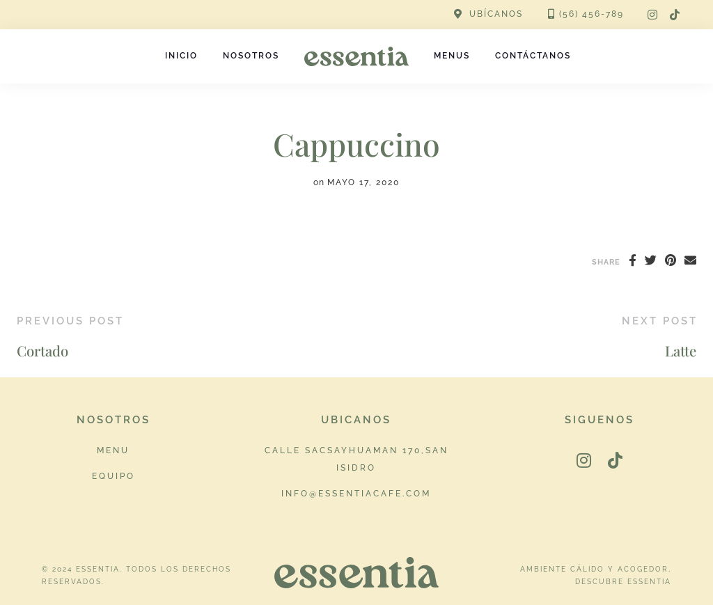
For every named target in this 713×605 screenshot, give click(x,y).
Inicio (181, 56)
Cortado (42, 350)
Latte (680, 350)
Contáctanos (533, 56)
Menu (113, 450)
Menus (452, 56)
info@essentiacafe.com (356, 493)
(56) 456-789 (591, 14)
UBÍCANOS (496, 14)
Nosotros (251, 56)
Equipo (113, 476)
